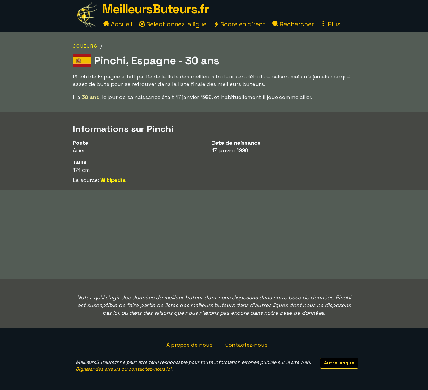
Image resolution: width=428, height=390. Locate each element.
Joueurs (85, 46)
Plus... (332, 24)
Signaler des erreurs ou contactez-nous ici (123, 369)
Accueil (117, 24)
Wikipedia (113, 180)
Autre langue (339, 363)
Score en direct (239, 24)
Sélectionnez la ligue (173, 24)
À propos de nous (189, 344)
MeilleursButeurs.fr (155, 9)
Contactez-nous (246, 344)
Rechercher (293, 24)
